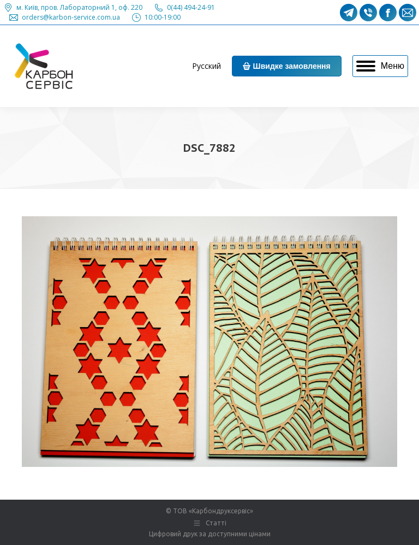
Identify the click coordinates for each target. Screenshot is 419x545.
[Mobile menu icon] (380, 66)
